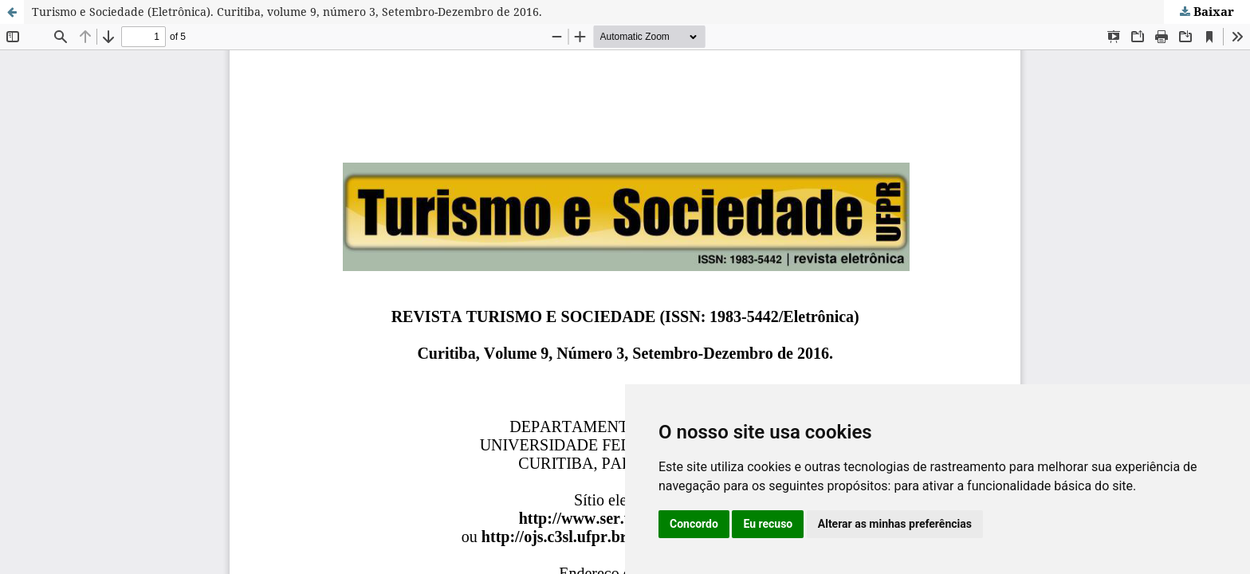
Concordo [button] (694, 523)
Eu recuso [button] (767, 523)
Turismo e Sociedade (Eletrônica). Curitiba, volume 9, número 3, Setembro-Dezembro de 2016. (287, 11)
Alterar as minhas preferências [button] (895, 523)
